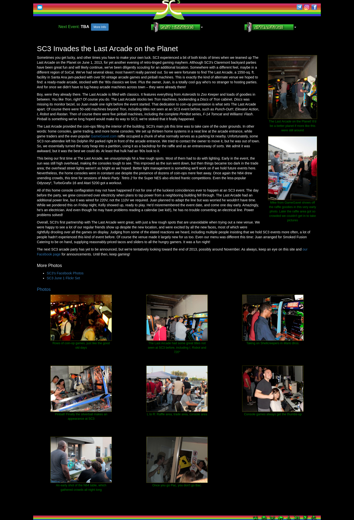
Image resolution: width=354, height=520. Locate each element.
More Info (100, 27)
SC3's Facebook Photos (65, 273)
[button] (177, 27)
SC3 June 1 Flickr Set (63, 278)
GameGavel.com (104, 136)
